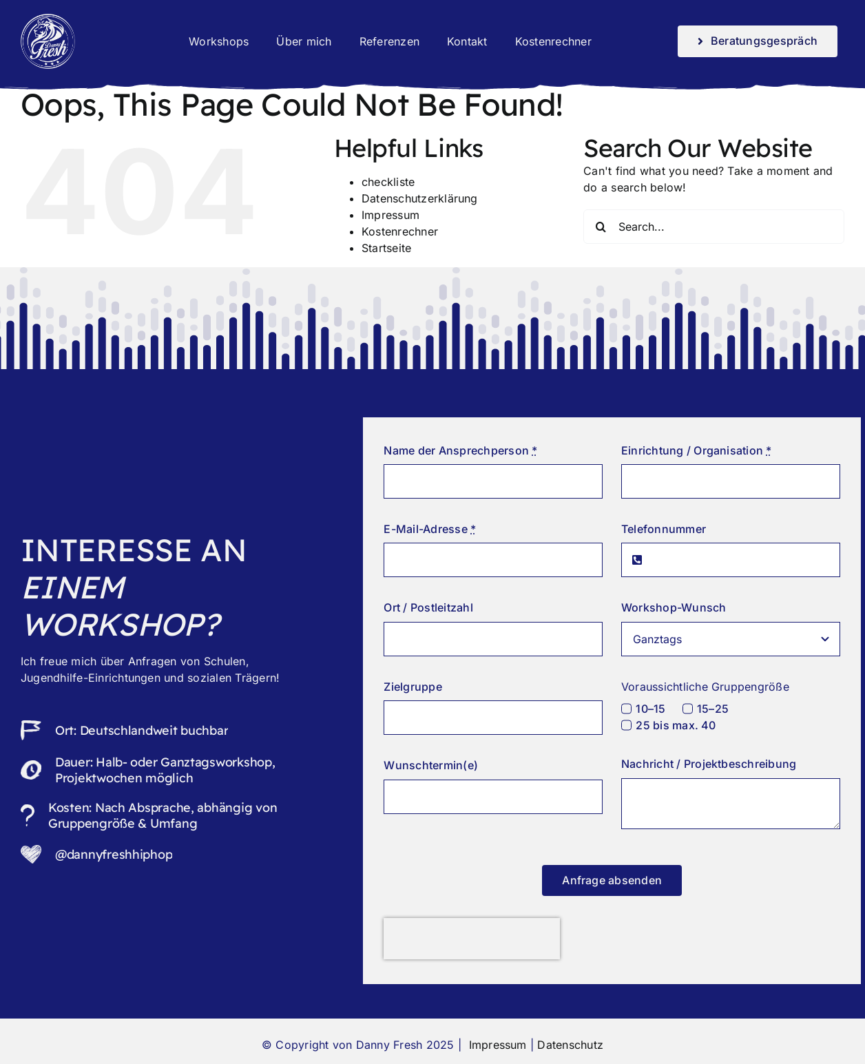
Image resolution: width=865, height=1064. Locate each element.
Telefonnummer (663, 529)
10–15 (650, 709)
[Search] (600, 226)
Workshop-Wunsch (674, 607)
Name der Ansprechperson (460, 450)
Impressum (390, 215)
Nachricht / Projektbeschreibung (708, 764)
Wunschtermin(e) (431, 765)
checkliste (388, 182)
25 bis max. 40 (676, 725)
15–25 (713, 709)
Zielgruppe (412, 686)
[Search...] (713, 226)
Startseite (386, 248)
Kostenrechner (400, 231)
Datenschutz (570, 1045)
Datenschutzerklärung (420, 198)
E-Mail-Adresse (430, 529)
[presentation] (472, 938)
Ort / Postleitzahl (428, 607)
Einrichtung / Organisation (696, 450)
